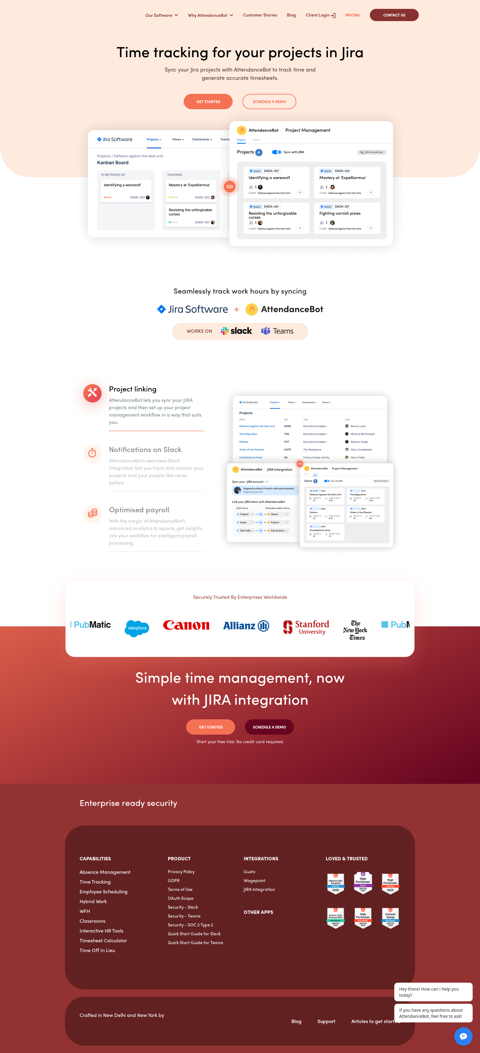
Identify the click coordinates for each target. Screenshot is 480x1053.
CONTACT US (394, 15)
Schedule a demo (269, 101)
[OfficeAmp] (257, 926)
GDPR (174, 880)
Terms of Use (180, 889)
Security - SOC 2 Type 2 (190, 924)
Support (326, 1021)
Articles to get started (375, 1021)
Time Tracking (95, 881)
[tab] (143, 410)
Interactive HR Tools (101, 930)
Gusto (249, 871)
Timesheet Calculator (103, 940)
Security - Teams (184, 916)
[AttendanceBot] (93, 15)
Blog (291, 15)
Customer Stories (260, 15)
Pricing (352, 15)
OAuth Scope (180, 898)
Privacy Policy (181, 871)
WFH (85, 910)
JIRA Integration (259, 889)
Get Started (208, 101)
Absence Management (105, 871)
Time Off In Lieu (97, 950)
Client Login (321, 15)
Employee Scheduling (104, 891)
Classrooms (92, 920)
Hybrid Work (93, 901)
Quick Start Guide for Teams (195, 942)
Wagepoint (254, 880)
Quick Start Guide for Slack (194, 933)
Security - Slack (183, 907)
